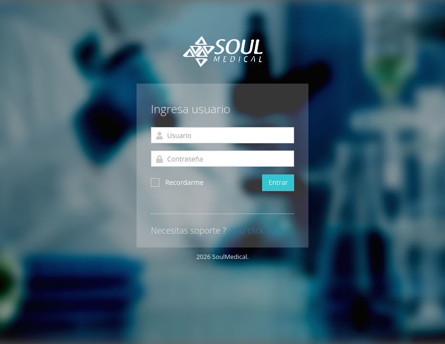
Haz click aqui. (258, 231)
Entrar (278, 182)
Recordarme (177, 182)
